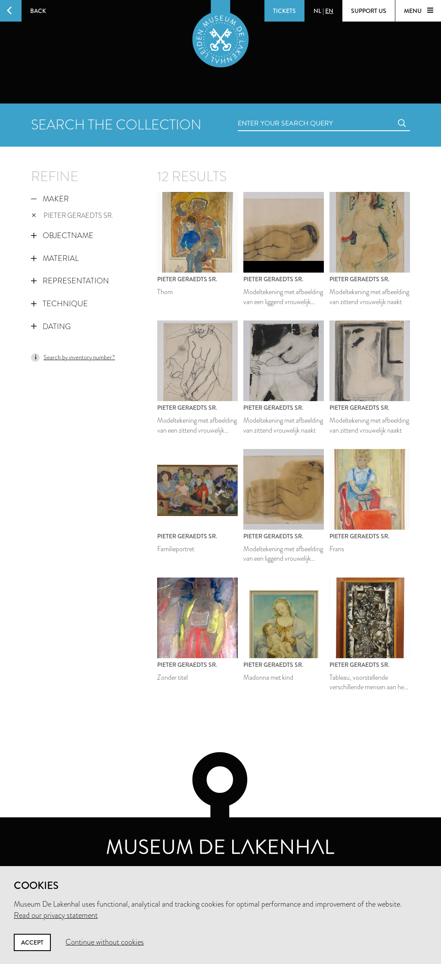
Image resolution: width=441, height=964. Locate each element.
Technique (59, 303)
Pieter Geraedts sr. (72, 215)
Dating (51, 326)
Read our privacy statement (56, 915)
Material (55, 258)
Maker (50, 198)
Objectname (62, 235)
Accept (32, 942)
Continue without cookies (104, 942)
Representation (70, 280)
